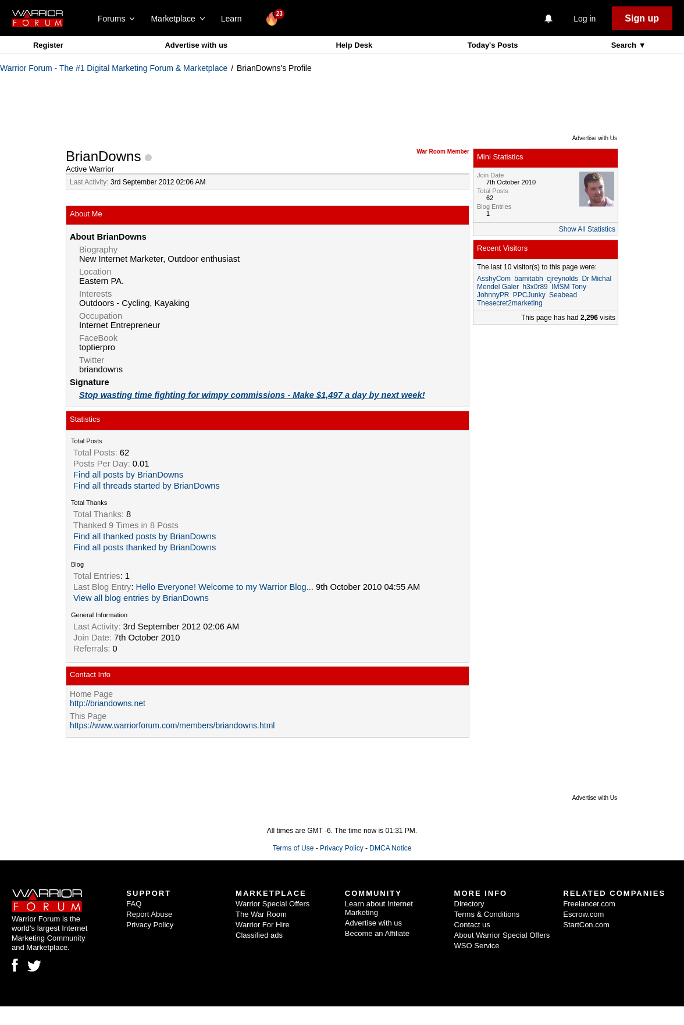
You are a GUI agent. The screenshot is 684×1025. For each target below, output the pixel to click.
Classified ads (259, 935)
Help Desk (354, 45)
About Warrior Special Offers (502, 935)
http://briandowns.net (107, 703)
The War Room (261, 914)
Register (48, 45)
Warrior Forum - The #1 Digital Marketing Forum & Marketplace (113, 68)
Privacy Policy (342, 848)
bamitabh (528, 279)
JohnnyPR (493, 295)
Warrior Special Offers (272, 903)
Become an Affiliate (377, 933)
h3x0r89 (534, 287)
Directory (469, 903)
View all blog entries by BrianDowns (141, 598)
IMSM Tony (568, 287)
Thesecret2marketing (510, 303)
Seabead (563, 295)
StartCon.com (586, 924)
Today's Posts (493, 45)
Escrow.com (583, 914)
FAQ (133, 903)
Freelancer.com (589, 903)
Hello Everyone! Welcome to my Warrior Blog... (225, 587)
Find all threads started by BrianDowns (146, 485)
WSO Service (477, 945)
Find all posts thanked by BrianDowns (144, 547)
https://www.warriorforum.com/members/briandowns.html (172, 725)
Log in (584, 18)
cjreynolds (562, 279)
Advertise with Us (594, 138)
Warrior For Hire (263, 924)
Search (625, 45)
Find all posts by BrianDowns (128, 474)
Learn (234, 18)
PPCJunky (529, 295)
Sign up (642, 18)
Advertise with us (196, 45)
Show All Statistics (587, 229)
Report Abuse (149, 914)
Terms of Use (293, 848)
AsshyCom (494, 279)
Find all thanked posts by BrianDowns (144, 536)
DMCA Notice (390, 848)
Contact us (472, 924)
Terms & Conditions (487, 914)
